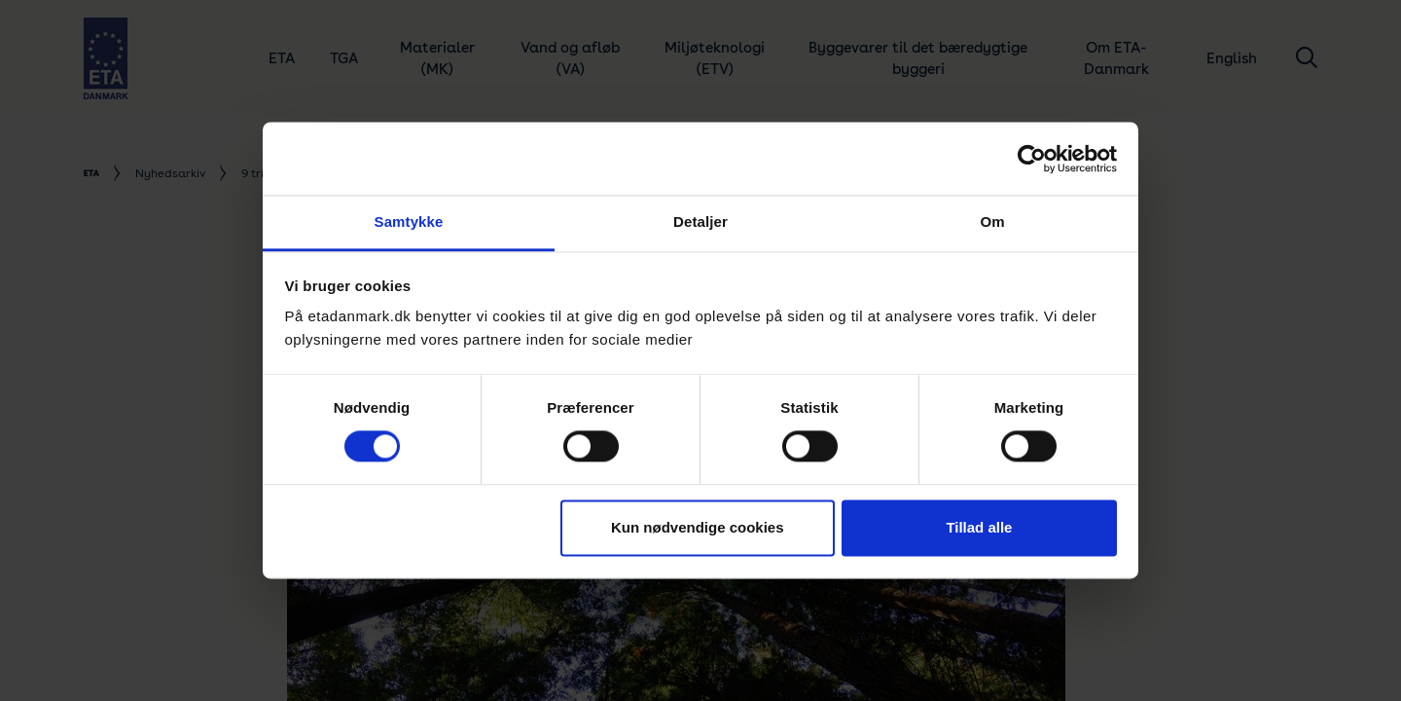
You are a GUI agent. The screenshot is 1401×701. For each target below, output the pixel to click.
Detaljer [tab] (700, 221)
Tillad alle (979, 527)
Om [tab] (992, 221)
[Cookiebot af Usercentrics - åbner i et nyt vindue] (1032, 158)
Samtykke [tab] (409, 221)
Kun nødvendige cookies (697, 527)
